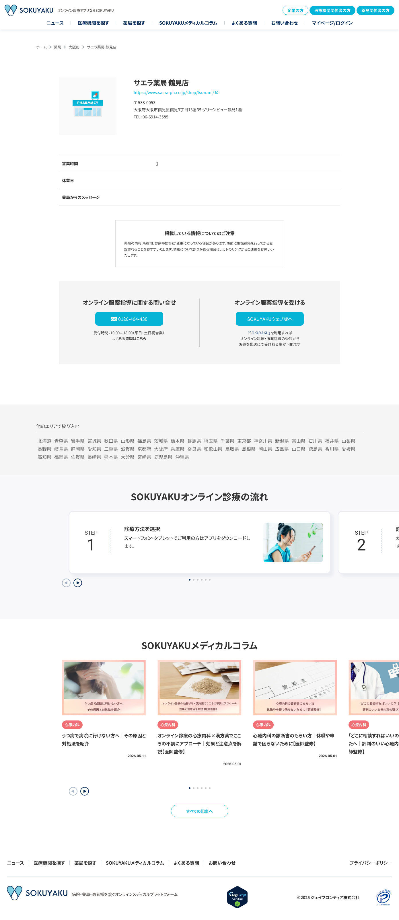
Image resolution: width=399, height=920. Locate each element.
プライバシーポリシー (371, 862)
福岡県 (61, 456)
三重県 (111, 448)
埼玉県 (211, 440)
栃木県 (177, 440)
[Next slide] (77, 583)
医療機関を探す (93, 22)
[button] (84, 791)
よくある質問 (244, 22)
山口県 (298, 448)
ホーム (41, 47)
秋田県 (111, 440)
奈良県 (194, 448)
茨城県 (161, 440)
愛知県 (94, 448)
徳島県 (315, 448)
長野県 (44, 448)
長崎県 (94, 456)
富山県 (298, 440)
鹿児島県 (163, 456)
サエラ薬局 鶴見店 (102, 47)
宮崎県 (144, 456)
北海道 (44, 440)
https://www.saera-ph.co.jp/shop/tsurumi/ (174, 92)
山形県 (128, 440)
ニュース (55, 22)
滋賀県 (128, 448)
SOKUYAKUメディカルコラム (188, 22)
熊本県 (111, 456)
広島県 (282, 448)
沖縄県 (182, 456)
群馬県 (194, 440)
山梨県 (348, 440)
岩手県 (78, 440)
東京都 (244, 440)
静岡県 (78, 448)
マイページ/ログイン (332, 22)
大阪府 (74, 47)
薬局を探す (134, 22)
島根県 (249, 448)
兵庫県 (177, 448)
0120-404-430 (132, 318)
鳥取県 (232, 448)
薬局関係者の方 (375, 10)
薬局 (57, 47)
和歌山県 (213, 448)
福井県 (332, 440)
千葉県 (227, 440)
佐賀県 (78, 456)
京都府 (144, 448)
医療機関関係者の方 (332, 10)
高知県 (44, 456)
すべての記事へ (199, 811)
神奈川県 (263, 440)
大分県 (128, 456)
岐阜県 (61, 448)
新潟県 (282, 440)
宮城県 (94, 440)
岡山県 (265, 448)
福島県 (144, 440)
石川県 (315, 440)
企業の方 (295, 10)
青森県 (61, 440)
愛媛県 (348, 448)
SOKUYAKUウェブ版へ (270, 318)
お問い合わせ (284, 22)
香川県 (332, 448)
